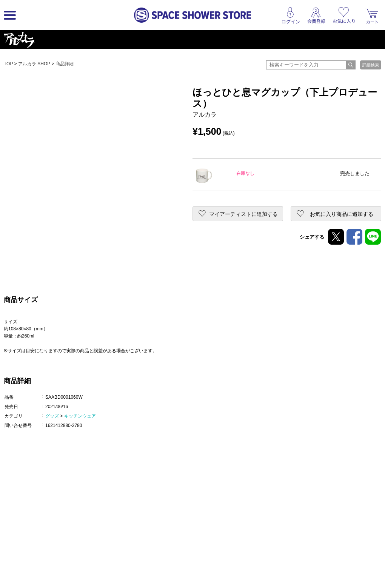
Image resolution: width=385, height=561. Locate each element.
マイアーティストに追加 (243, 214)
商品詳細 (64, 63)
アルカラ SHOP (34, 63)
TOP (8, 63)
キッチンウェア (80, 416)
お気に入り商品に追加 (341, 214)
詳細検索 (370, 65)
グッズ (52, 416)
